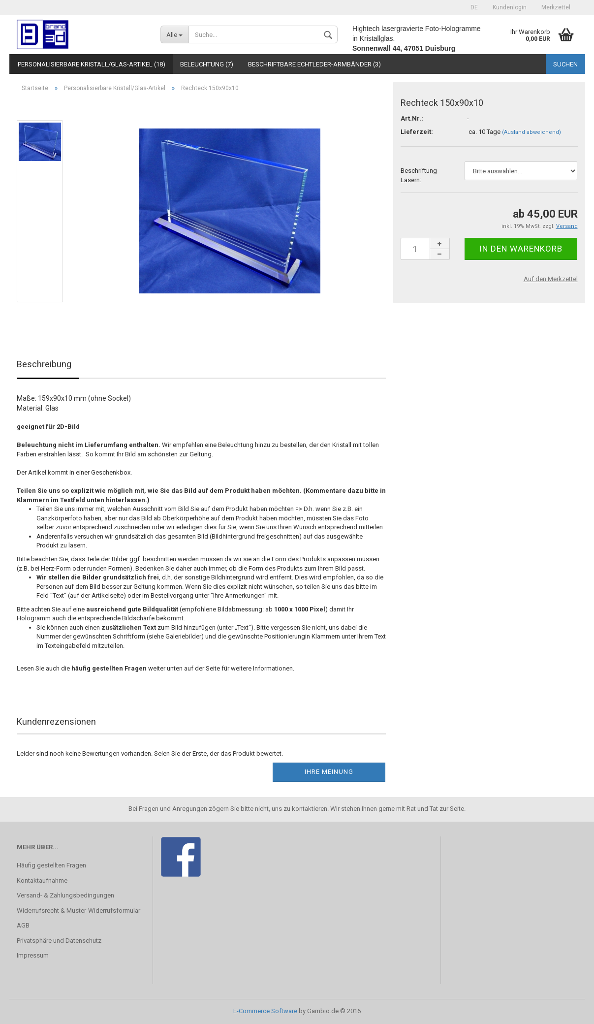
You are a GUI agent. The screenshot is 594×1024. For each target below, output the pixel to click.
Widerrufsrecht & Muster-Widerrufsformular (78, 910)
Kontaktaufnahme (42, 880)
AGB (23, 925)
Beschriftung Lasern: (419, 175)
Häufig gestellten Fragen (51, 865)
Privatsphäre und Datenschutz (59, 940)
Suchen (565, 64)
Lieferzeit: (417, 131)
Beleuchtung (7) (206, 64)
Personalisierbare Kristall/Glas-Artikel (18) (91, 64)
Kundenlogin (510, 7)
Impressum (33, 955)
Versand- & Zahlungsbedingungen (65, 895)
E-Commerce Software (265, 1011)
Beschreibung (44, 364)
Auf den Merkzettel (551, 279)
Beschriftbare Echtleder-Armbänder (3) (314, 64)
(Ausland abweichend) (531, 132)
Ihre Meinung (329, 771)
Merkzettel (555, 7)
